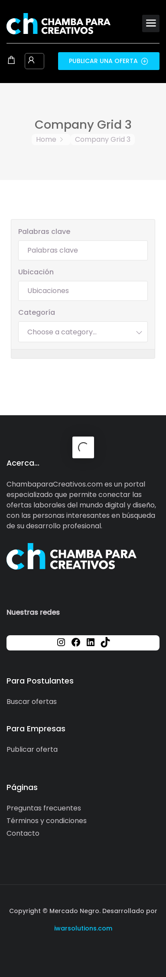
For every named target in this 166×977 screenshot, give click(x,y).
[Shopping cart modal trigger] (11, 61)
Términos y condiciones (47, 821)
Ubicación (36, 272)
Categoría (36, 312)
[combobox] (83, 331)
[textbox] (62, 332)
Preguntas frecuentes (44, 808)
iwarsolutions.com (83, 928)
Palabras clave (44, 232)
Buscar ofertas (32, 702)
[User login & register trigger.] (31, 61)
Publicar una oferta (109, 61)
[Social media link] (83, 949)
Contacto (23, 833)
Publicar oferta (32, 749)
